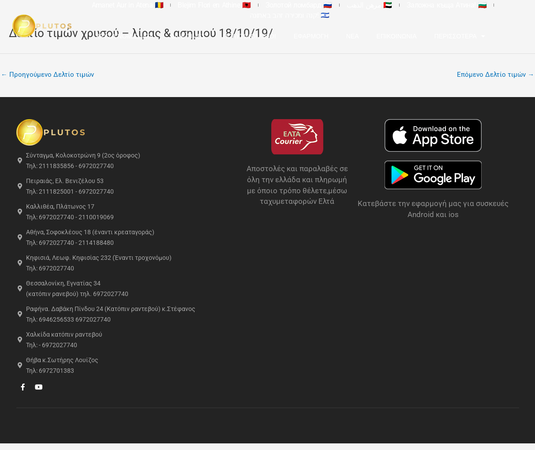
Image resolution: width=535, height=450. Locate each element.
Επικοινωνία (424, 26)
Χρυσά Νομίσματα (152, 26)
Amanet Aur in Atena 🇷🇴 (126, 5)
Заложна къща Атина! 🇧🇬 (398, 5)
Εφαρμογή (339, 26)
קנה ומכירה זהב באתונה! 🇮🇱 (481, 5)
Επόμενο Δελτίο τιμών (495, 75)
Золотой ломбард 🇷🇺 (274, 5)
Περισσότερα (487, 26)
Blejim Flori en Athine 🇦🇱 (201, 5)
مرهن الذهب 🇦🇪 (332, 5)
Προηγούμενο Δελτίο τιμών (47, 75)
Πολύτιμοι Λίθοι (277, 26)
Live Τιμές (216, 26)
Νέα (380, 26)
